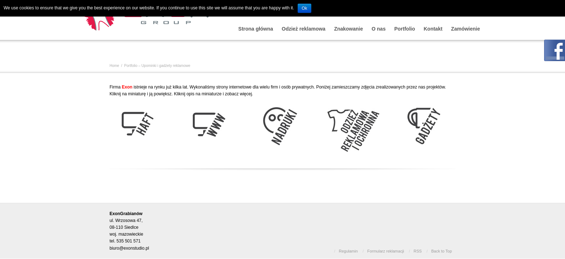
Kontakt (433, 29)
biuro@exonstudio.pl (129, 248)
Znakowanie (348, 29)
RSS (418, 251)
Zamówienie (465, 29)
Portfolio (404, 29)
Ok (304, 8)
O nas (379, 29)
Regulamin (348, 251)
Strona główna (255, 29)
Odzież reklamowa (303, 29)
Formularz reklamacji (385, 251)
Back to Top (441, 251)
